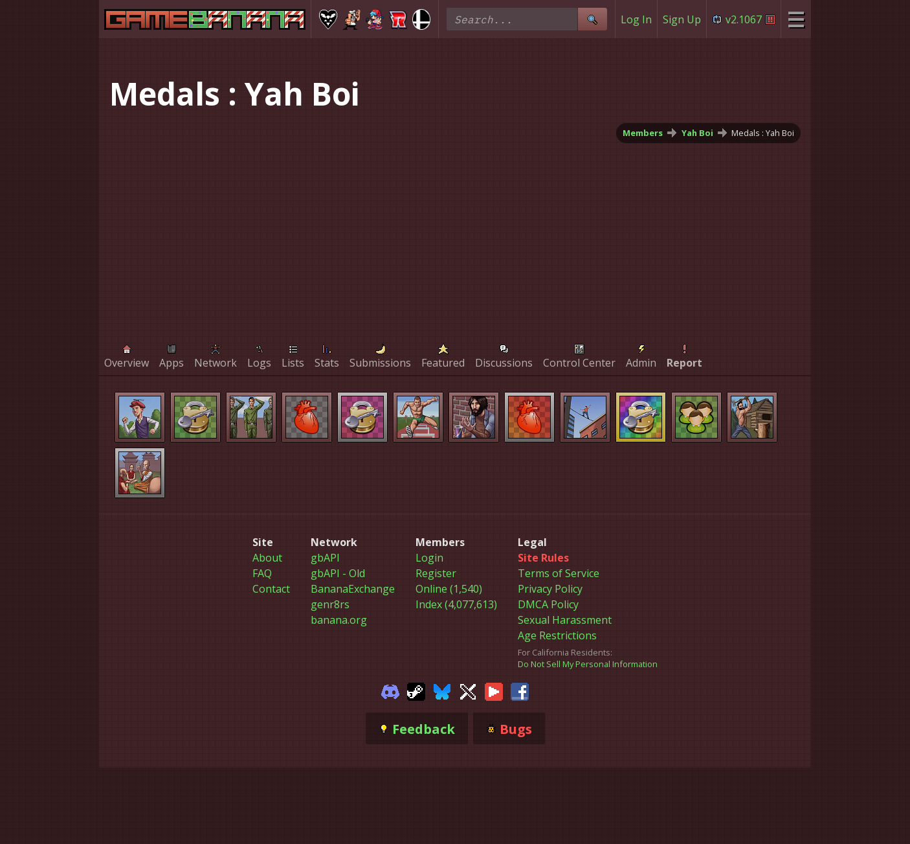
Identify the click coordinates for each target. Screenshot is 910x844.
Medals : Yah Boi (762, 133)
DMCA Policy (548, 604)
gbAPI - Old (338, 573)
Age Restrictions (557, 635)
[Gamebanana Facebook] (519, 690)
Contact (271, 589)
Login (429, 558)
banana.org (339, 620)
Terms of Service (558, 573)
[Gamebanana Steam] (416, 690)
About (267, 558)
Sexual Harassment (565, 620)
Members (643, 133)
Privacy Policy (550, 589)
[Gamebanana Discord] (390, 690)
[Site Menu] (796, 19)
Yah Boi (697, 133)
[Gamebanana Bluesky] (442, 690)
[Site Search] (592, 19)
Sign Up (682, 19)
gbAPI (325, 558)
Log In (636, 19)
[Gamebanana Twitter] (468, 690)
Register (436, 573)
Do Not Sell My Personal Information (588, 664)
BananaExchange (353, 589)
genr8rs (330, 604)
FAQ (262, 573)
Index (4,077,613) (456, 604)
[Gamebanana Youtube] (493, 690)
